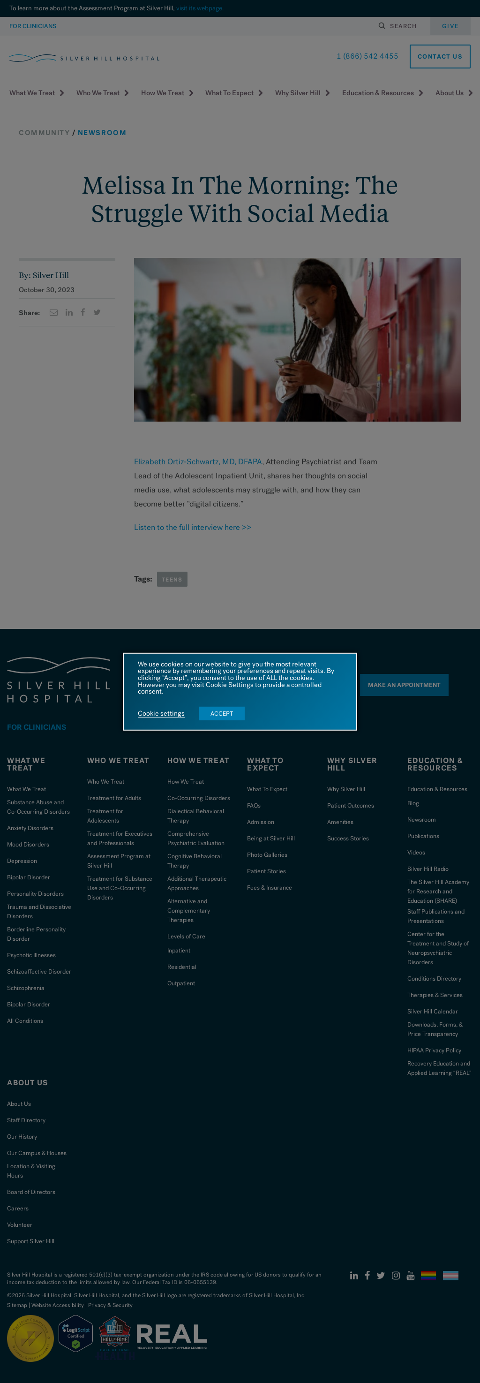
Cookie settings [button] (161, 714)
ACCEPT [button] (221, 713)
